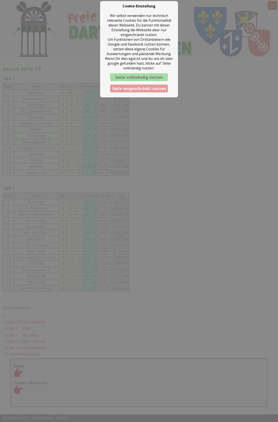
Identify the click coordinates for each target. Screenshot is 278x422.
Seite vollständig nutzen (139, 77)
